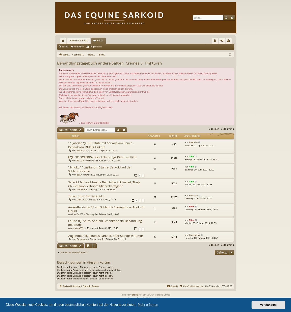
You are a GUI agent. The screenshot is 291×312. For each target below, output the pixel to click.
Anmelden (79, 46)
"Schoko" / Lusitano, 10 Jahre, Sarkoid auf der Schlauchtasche (100, 169)
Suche (65, 46)
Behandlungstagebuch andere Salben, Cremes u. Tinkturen (109, 63)
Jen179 (80, 160)
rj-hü (191, 156)
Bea (79, 174)
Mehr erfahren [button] (148, 304)
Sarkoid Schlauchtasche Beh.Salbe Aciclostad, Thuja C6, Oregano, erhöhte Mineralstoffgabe (104, 184)
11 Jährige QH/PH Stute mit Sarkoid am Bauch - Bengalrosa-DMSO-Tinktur (101, 145)
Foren (100, 40)
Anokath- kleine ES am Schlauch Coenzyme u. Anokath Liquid (106, 209)
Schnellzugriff (63, 41)
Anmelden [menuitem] (222, 41)
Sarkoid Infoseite (78, 40)
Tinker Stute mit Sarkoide (86, 196)
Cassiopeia (82, 239)
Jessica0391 (78, 228)
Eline (191, 206)
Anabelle (81, 150)
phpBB (135, 295)
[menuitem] (215, 41)
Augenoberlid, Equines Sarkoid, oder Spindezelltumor (105, 236)
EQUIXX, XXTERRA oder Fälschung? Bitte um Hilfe (102, 157)
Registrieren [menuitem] (229, 41)
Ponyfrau (81, 189)
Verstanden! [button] (268, 304)
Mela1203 (81, 199)
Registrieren (95, 46)
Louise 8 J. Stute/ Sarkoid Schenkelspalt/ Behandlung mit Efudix (105, 223)
